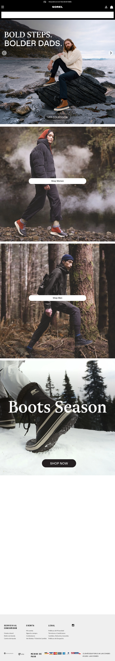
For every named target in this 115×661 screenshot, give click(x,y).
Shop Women (57, 161)
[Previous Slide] (4, 33)
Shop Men (57, 278)
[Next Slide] (110, 33)
